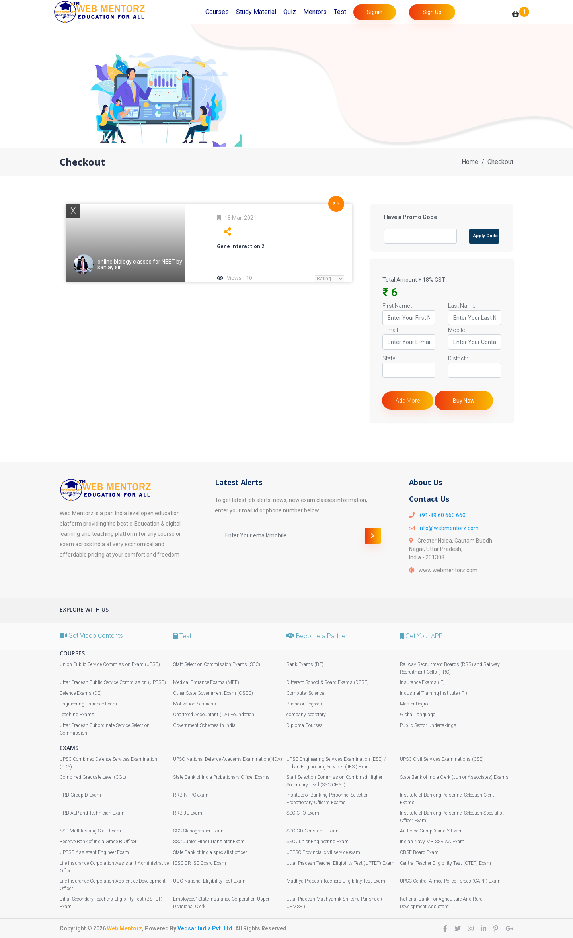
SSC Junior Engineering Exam (317, 841)
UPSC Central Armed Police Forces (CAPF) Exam (450, 881)
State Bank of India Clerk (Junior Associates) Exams (454, 777)
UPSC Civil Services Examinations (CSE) (442, 759)
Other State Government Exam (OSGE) (213, 693)
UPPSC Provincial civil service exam (323, 852)
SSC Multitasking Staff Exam (90, 831)
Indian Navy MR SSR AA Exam (432, 841)
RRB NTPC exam (191, 795)
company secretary (306, 714)
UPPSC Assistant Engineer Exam (94, 852)
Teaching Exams (77, 714)
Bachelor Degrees (304, 704)
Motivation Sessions (194, 704)
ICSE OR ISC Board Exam (199, 863)
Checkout (500, 162)
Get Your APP (421, 636)
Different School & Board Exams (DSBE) (327, 682)
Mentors (315, 12)
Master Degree (414, 704)
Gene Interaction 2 (240, 246)
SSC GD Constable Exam (312, 831)
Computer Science (305, 693)
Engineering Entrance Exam (88, 704)
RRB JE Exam (187, 813)
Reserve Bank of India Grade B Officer (98, 841)
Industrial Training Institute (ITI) (433, 693)
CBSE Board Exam (419, 852)
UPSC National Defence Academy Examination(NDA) (227, 759)
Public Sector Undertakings (428, 725)
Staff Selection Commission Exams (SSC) (216, 664)
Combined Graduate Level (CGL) (93, 777)
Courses (217, 12)
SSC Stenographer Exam (198, 831)
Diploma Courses (304, 725)
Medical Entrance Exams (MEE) (206, 682)
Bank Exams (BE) (305, 664)
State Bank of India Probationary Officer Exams (221, 777)
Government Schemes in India (204, 725)
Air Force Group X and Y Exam (431, 831)
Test (340, 12)
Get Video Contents (91, 635)
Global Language (417, 714)
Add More (408, 400)
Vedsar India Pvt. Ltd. (205, 928)
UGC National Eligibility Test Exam (209, 881)
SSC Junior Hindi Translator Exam (209, 841)
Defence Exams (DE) (81, 693)
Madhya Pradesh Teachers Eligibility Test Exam (335, 881)
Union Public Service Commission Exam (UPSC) (110, 664)
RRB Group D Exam (80, 795)
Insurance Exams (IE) (422, 682)
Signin (374, 12)
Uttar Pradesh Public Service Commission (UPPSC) (113, 682)
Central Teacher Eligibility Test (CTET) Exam (445, 863)
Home (470, 162)
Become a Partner (316, 636)
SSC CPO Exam (302, 813)
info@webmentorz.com (449, 528)
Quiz (289, 12)
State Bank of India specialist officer (210, 852)
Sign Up (432, 12)
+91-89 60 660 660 (442, 515)
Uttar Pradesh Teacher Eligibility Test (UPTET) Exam (340, 863)
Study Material (256, 12)
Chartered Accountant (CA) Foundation (213, 714)
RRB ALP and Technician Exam (92, 813)
